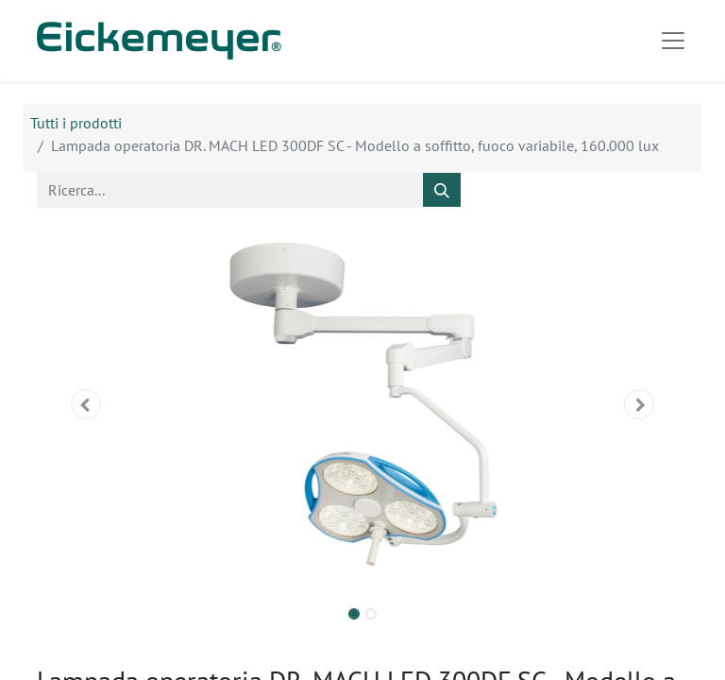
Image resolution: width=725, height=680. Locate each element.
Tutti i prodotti (76, 122)
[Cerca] (442, 190)
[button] (86, 404)
